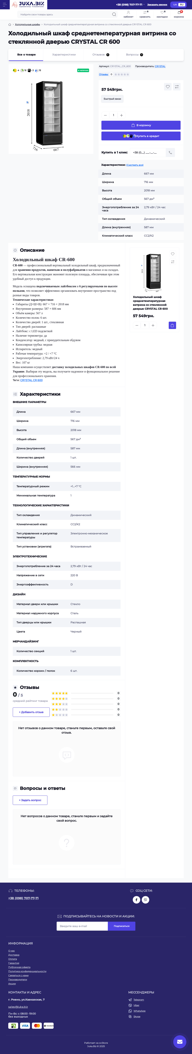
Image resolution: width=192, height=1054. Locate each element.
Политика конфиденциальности (27, 971)
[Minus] (105, 115)
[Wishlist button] (168, 86)
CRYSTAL (160, 66)
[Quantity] (113, 115)
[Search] (114, 14)
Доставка (13, 954)
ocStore (103, 1042)
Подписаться (121, 926)
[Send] (170, 152)
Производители (17, 979)
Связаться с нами (18, 975)
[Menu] (5, 5)
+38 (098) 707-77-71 (23, 898)
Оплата (12, 959)
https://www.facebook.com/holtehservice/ (136, 899)
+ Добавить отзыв (31, 712)
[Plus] (121, 115)
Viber (136, 1005)
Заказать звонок (157, 4)
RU (182, 4)
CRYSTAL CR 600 (31, 380)
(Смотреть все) (134, 165)
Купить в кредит (141, 136)
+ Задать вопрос (30, 800)
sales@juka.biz (18, 1007)
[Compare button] (177, 86)
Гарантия (13, 963)
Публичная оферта (19, 967)
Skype (137, 1016)
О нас (11, 950)
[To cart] (172, 325)
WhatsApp (140, 1011)
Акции (12, 983)
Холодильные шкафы (27, 24)
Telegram (139, 999)
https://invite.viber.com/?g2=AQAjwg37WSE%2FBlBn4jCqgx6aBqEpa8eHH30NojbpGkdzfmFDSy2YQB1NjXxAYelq (145, 899)
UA (175, 4)
